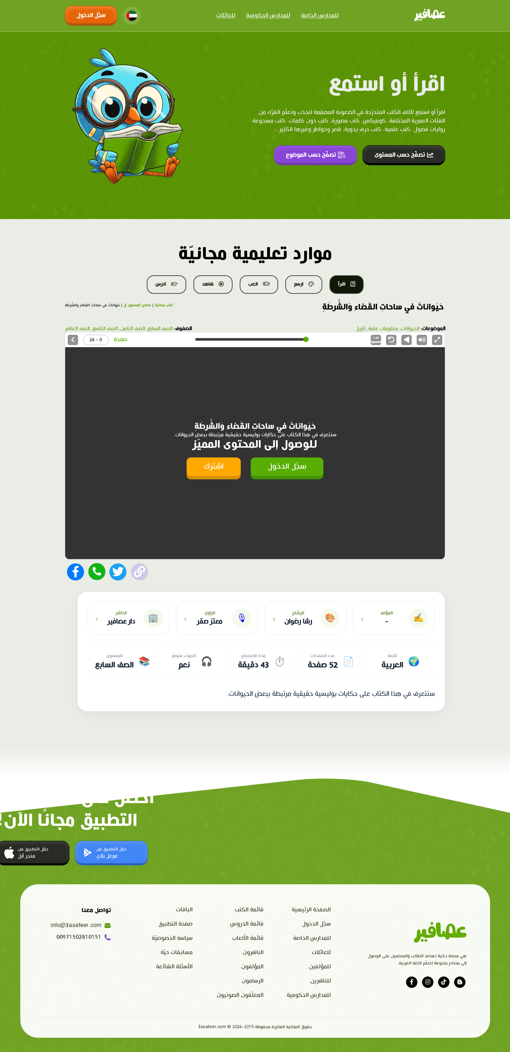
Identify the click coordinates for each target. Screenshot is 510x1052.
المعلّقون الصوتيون (240, 995)
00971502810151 (83, 937)
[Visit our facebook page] (411, 982)
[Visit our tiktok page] (443, 982)
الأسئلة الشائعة (174, 966)
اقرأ (346, 284)
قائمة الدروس (247, 924)
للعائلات (225, 15)
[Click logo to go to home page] (429, 15)
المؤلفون (252, 966)
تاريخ (361, 329)
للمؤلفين (320, 966)
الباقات (184, 909)
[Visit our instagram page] (427, 982)
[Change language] (132, 16)
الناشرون (253, 952)
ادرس (166, 284)
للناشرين (320, 981)
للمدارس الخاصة (320, 15)
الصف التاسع (105, 329)
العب (259, 284)
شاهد (213, 284)
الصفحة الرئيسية (311, 909)
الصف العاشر (77, 329)
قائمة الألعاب (248, 938)
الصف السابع (160, 329)
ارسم (304, 284)
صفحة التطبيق (175, 924)
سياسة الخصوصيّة (172, 938)
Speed (376, 340)
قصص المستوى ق (137, 305)
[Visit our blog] (459, 982)
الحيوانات (410, 329)
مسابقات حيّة (177, 952)
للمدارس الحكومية (268, 15)
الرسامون (252, 981)
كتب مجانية (164, 305)
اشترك (214, 466)
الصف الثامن (132, 329)
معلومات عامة (383, 329)
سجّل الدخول (91, 15)
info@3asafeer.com (81, 925)
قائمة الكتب (249, 909)
